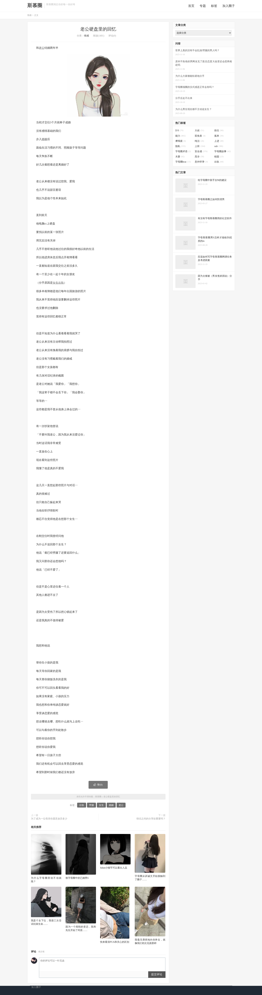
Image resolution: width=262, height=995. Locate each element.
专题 (203, 6)
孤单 (218, 137)
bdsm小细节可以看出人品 (113, 869)
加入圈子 (228, 6)
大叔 (199, 131)
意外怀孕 (201, 163)
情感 (29, 16)
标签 (214, 6)
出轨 (61, 283)
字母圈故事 (222, 152)
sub (218, 147)
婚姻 (44, 140)
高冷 (199, 158)
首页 (191, 6)
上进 (218, 142)
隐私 (180, 147)
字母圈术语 (183, 152)
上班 (200, 147)
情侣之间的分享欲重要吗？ (151, 820)
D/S (179, 131)
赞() (98, 786)
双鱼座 (200, 137)
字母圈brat (183, 163)
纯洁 (199, 142)
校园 (218, 158)
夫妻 (180, 158)
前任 (218, 131)
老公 (41, 49)
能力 (180, 137)
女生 (55, 283)
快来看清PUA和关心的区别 (114, 943)
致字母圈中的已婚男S (77, 879)
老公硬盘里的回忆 (98, 30)
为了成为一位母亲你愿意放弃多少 (49, 820)
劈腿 (91, 806)
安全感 (201, 152)
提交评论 (156, 975)
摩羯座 (180, 142)
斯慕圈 (34, 6)
